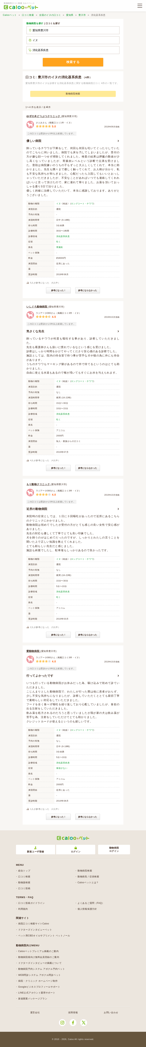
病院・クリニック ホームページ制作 (38, 981)
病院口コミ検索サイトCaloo (33, 923)
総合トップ (24, 870)
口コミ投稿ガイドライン (31, 903)
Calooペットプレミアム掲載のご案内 (38, 951)
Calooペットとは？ (88, 882)
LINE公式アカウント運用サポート (36, 992)
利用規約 (23, 909)
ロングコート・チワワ (82, 203)
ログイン (76, 850)
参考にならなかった (87, 290)
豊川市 (82, 15)
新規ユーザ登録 (35, 850)
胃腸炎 (59, 247)
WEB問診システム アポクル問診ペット (39, 975)
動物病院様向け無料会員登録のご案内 (38, 957)
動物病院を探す (34, 23)
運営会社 (35, 1012)
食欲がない (61, 768)
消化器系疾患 (63, 236)
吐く (58, 241)
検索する (73, 62)
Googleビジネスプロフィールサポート (39, 987)
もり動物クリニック (38, 484)
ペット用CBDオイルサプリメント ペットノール (44, 935)
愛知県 (69, 15)
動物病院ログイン (114, 849)
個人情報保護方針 (87, 909)
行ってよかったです (39, 675)
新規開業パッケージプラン (32, 998)
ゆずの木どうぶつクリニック (43, 116)
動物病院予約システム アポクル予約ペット (41, 969)
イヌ (58, 203)
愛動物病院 (33, 651)
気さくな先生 (35, 331)
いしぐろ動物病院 (37, 306)
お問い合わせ (111, 1012)
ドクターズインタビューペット (35, 929)
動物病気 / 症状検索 (88, 876)
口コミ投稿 (24, 888)
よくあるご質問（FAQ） (91, 903)
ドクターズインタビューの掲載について (40, 963)
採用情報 (73, 1012)
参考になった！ (58, 290)
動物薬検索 (24, 882)
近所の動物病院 (36, 508)
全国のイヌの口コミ (50, 15)
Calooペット (10, 15)
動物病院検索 (73, 93)
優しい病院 (33, 140)
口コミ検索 (28, 15)
